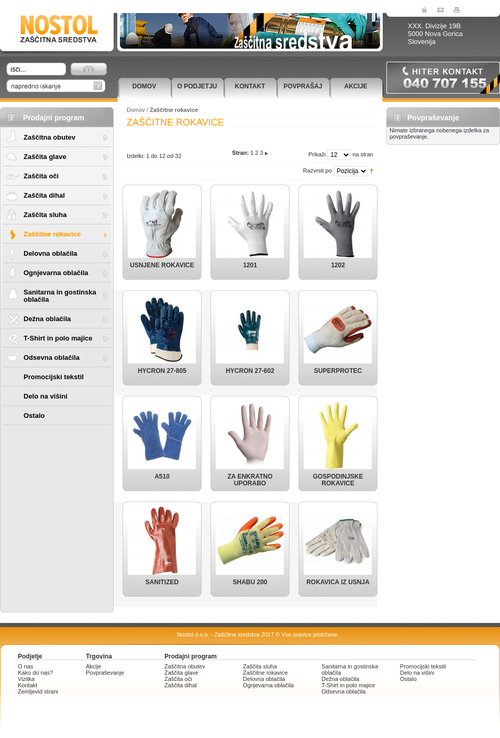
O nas (25, 666)
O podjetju (197, 86)
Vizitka (26, 679)
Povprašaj (302, 86)
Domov (144, 86)
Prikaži (317, 154)
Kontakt (250, 86)
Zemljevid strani (38, 691)
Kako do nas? (35, 672)
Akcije (355, 86)
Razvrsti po (317, 170)
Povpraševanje (105, 672)
